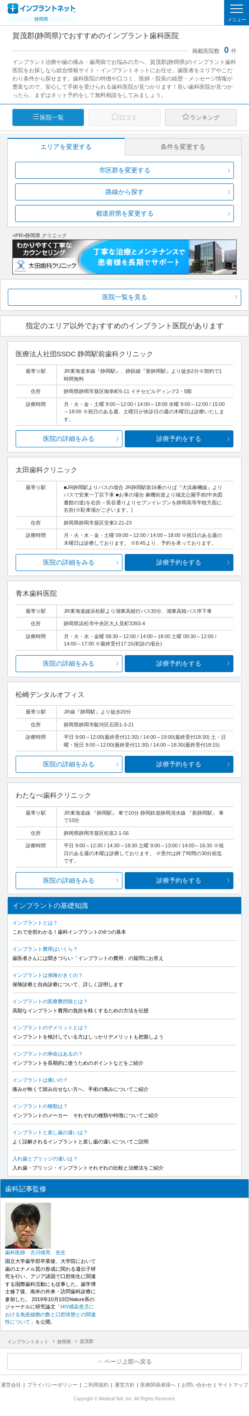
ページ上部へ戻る (128, 1361)
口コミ (128, 117)
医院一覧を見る (124, 297)
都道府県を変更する (125, 213)
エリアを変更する (66, 146)
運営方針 (125, 1384)
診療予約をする (178, 438)
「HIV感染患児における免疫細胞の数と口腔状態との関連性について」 (50, 1314)
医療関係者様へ (158, 1384)
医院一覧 (52, 117)
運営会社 (11, 1384)
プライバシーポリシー (52, 1384)
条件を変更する (182, 146)
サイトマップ (233, 1384)
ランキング (205, 117)
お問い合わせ (197, 1384)
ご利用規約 (96, 1384)
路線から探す (124, 191)
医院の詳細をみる (68, 438)
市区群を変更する (124, 170)
